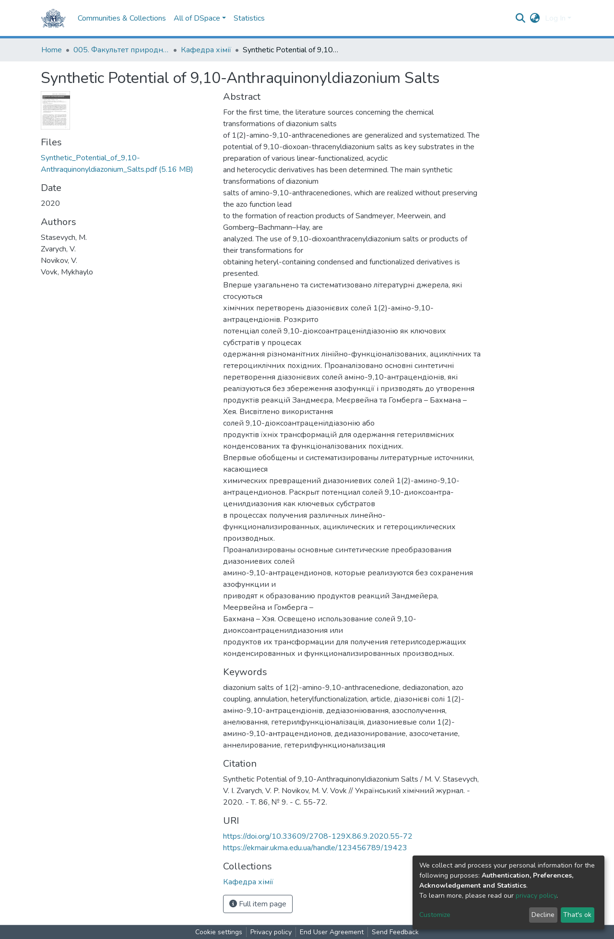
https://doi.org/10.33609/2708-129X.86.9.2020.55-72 (318, 836)
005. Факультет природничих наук (121, 50)
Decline (543, 914)
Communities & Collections (122, 18)
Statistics (249, 18)
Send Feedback (395, 932)
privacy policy (536, 895)
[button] (535, 18)
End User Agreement (332, 932)
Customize (434, 914)
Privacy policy (271, 932)
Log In (555, 18)
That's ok (577, 914)
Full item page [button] (257, 904)
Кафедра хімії (206, 50)
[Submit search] (520, 18)
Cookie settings (218, 932)
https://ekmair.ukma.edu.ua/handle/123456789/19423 (315, 848)
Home (51, 50)
